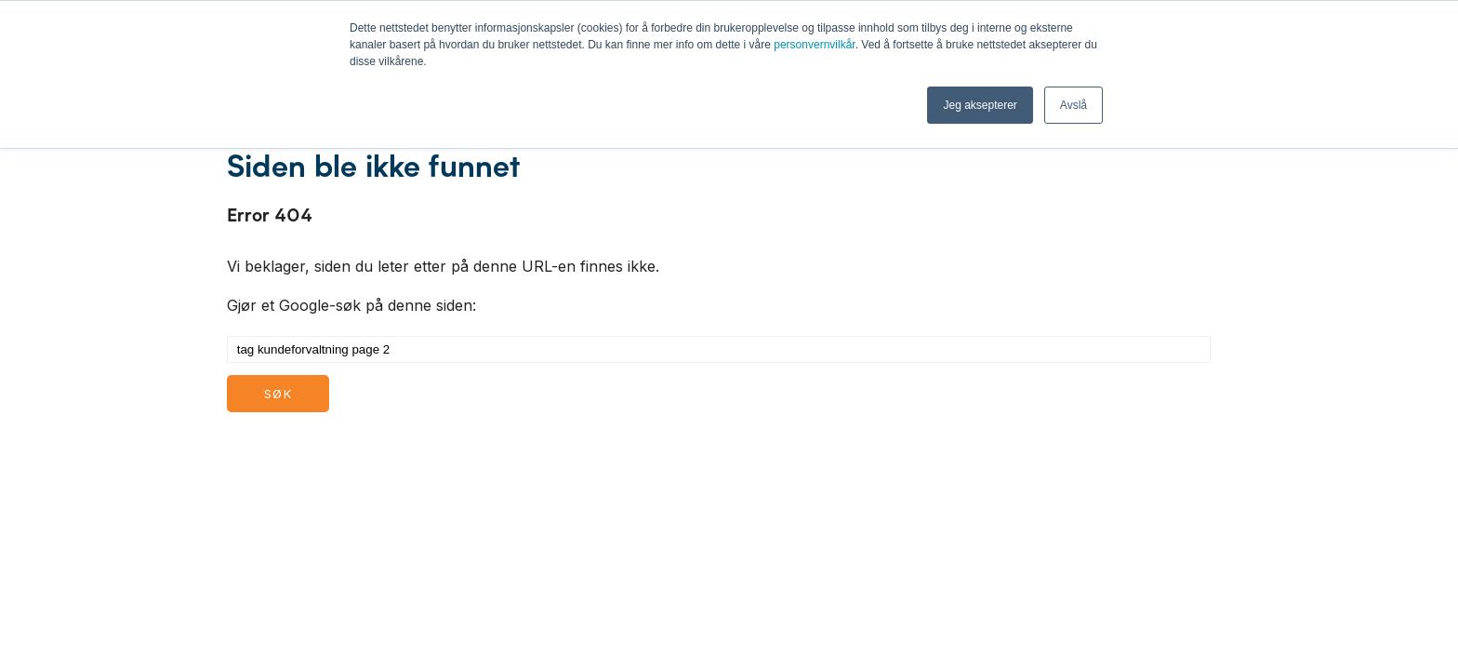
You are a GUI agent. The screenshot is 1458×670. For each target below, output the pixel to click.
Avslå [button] (1073, 105)
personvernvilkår (814, 44)
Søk (278, 393)
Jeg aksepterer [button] (979, 105)
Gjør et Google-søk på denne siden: (351, 305)
